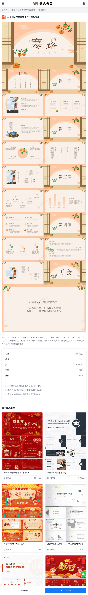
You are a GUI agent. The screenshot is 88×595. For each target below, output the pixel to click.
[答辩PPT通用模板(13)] (65, 441)
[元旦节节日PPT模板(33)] (22, 512)
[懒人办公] (42, 3)
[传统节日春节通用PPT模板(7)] (22, 441)
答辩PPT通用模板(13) (56, 473)
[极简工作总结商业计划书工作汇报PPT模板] (65, 512)
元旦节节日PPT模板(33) (14, 544)
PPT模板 (11, 10)
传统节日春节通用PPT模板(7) (16, 473)
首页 (4, 10)
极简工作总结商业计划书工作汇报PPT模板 (65, 544)
